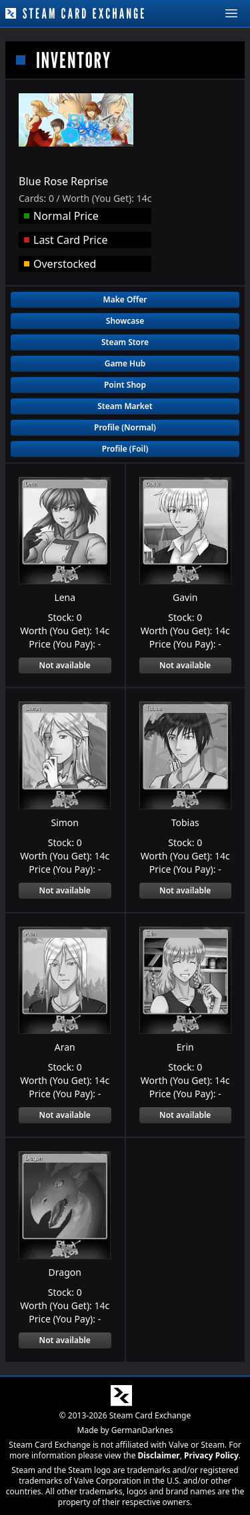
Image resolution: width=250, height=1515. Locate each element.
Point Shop (125, 384)
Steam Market (124, 406)
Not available (65, 665)
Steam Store (125, 342)
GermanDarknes (142, 1429)
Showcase (125, 320)
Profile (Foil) (125, 448)
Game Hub (125, 363)
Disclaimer (159, 1454)
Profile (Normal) (125, 427)
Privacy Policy (211, 1454)
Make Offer (125, 299)
